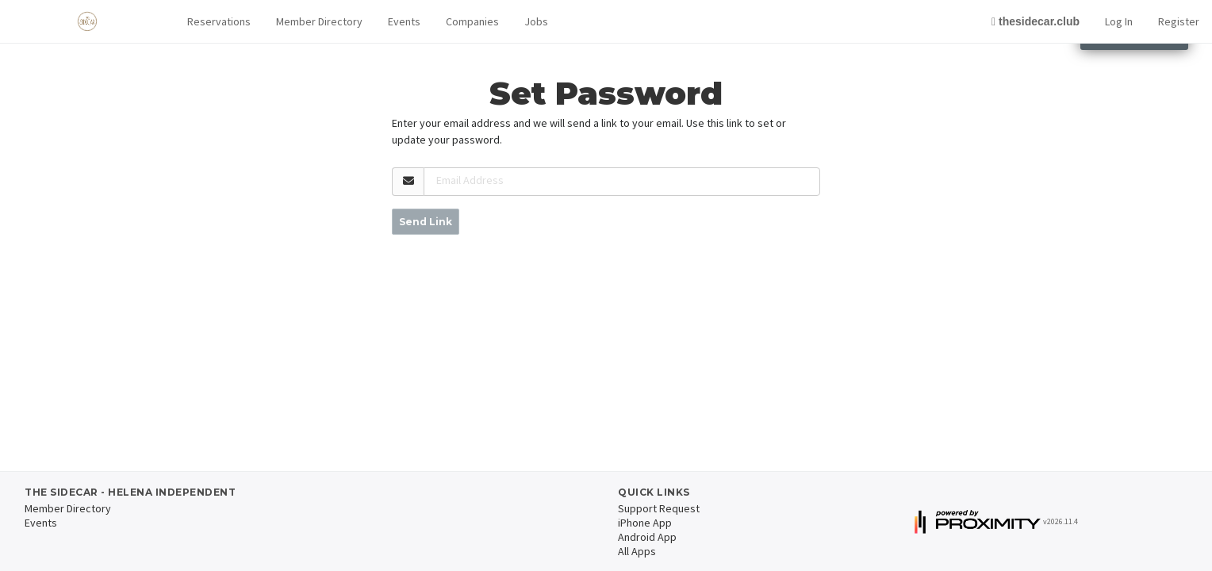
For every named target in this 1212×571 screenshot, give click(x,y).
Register (1178, 21)
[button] (219, 21)
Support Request (659, 508)
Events (404, 21)
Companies (472, 21)
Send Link (425, 222)
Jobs (536, 21)
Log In (1119, 21)
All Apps (637, 551)
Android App (647, 537)
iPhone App (645, 522)
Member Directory (319, 21)
